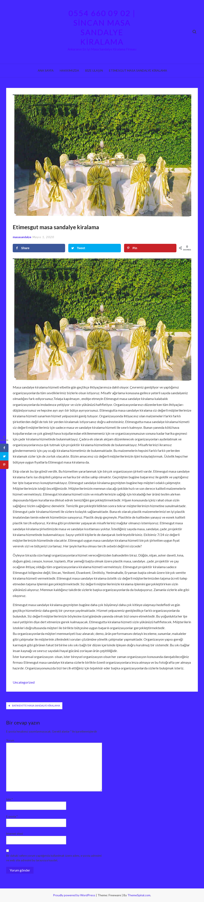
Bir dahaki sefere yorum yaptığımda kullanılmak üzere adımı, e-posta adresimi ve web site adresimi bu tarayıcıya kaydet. (54, 858)
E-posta (12, 816)
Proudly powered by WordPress (74, 895)
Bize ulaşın (94, 70)
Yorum (10, 740)
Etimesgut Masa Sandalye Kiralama (138, 70)
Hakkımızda (69, 70)
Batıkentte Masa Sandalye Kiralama (36, 705)
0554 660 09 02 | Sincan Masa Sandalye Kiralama (101, 27)
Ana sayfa (46, 70)
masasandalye (22, 237)
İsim (9, 799)
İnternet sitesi (14, 833)
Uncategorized (24, 682)
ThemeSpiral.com (138, 895)
